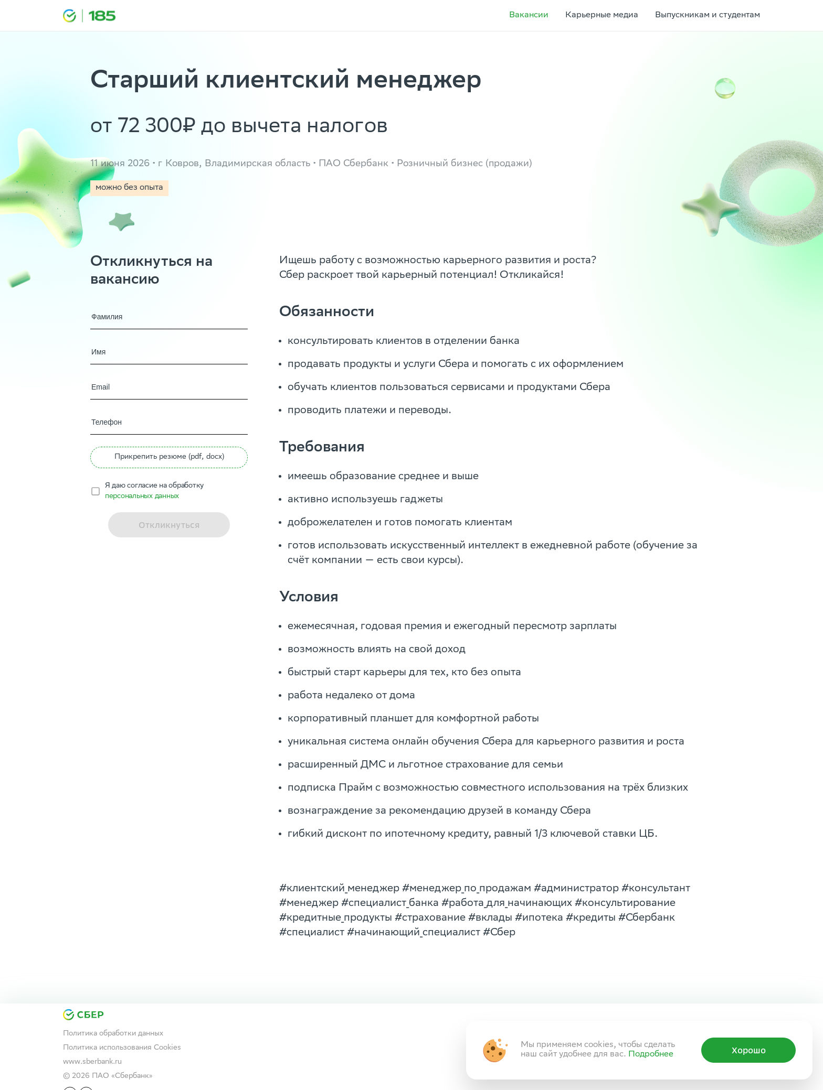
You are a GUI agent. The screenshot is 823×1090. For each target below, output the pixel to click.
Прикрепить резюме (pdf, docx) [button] (169, 457)
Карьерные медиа (601, 15)
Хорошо (749, 1050)
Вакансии (528, 15)
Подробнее (650, 1054)
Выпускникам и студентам (707, 15)
